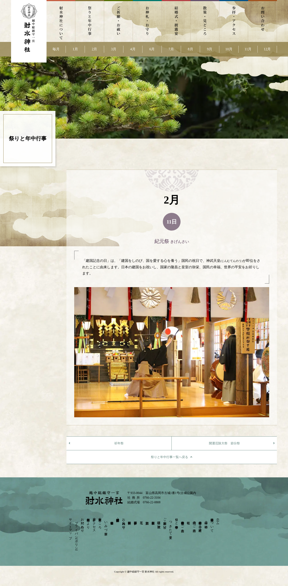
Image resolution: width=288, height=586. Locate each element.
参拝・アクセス (233, 21)
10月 (228, 49)
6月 (152, 49)
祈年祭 (119, 443)
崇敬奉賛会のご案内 (182, 523)
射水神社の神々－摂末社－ (200, 524)
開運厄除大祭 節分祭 (224, 443)
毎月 (56, 49)
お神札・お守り (147, 21)
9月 (209, 49)
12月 (267, 49)
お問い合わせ (262, 21)
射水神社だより (88, 521)
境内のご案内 (194, 523)
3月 (113, 49)
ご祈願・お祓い (118, 21)
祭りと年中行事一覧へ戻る (169, 457)
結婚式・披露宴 (176, 21)
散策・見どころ (205, 21)
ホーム (218, 519)
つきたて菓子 (170, 526)
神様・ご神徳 (206, 521)
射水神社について (61, 21)
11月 (248, 49)
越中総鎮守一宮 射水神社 (140, 571)
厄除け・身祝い (159, 523)
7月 (171, 49)
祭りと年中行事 (89, 21)
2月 (94, 49)
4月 (133, 49)
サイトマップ (70, 527)
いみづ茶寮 (105, 524)
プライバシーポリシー (76, 533)
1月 (75, 49)
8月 (190, 49)
